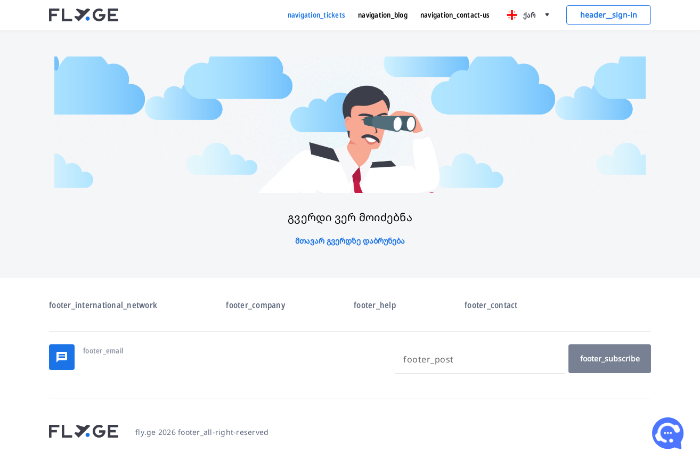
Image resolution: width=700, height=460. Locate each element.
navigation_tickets (317, 15)
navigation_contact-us (455, 15)
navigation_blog (383, 15)
